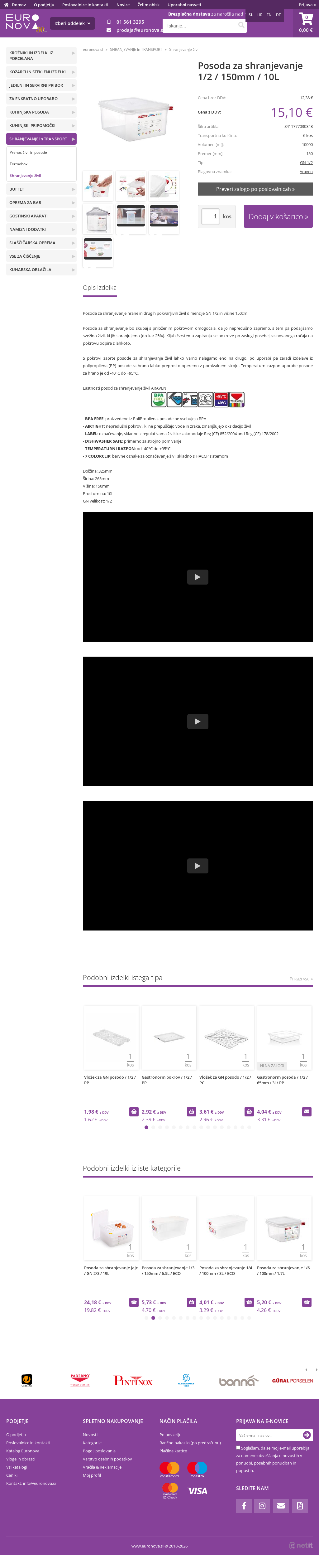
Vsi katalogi (16, 1467)
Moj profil (92, 1475)
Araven (306, 171)
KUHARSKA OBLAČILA (30, 269)
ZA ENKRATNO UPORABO (33, 98)
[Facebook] (244, 1506)
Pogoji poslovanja (99, 1451)
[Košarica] (306, 23)
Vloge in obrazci (20, 1459)
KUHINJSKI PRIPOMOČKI (32, 125)
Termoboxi (19, 164)
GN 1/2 (306, 162)
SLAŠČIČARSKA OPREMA (32, 242)
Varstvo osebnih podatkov (107, 1459)
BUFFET (16, 189)
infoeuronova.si (39, 1483)
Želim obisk (149, 4)
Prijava (307, 4)
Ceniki (11, 1475)
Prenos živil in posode (28, 152)
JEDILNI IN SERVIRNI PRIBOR (36, 85)
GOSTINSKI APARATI (28, 216)
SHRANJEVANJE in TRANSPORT (38, 139)
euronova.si (93, 49)
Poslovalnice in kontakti (85, 4)
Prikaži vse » (301, 979)
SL (251, 14)
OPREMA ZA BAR (25, 202)
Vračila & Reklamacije (102, 1467)
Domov (19, 4)
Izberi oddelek (72, 23)
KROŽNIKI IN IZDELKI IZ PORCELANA (31, 55)
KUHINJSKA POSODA (29, 112)
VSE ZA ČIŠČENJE (24, 256)
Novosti (90, 1434)
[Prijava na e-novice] (307, 1435)
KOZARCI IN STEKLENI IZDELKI (37, 72)
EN (269, 14)
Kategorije (92, 1443)
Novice (123, 4)
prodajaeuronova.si (140, 30)
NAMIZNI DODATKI (27, 229)
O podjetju (44, 4)
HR (259, 14)
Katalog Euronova (22, 1451)
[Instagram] (262, 1506)
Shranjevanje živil (25, 175)
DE (278, 14)
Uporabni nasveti (184, 4)
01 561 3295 (130, 22)
